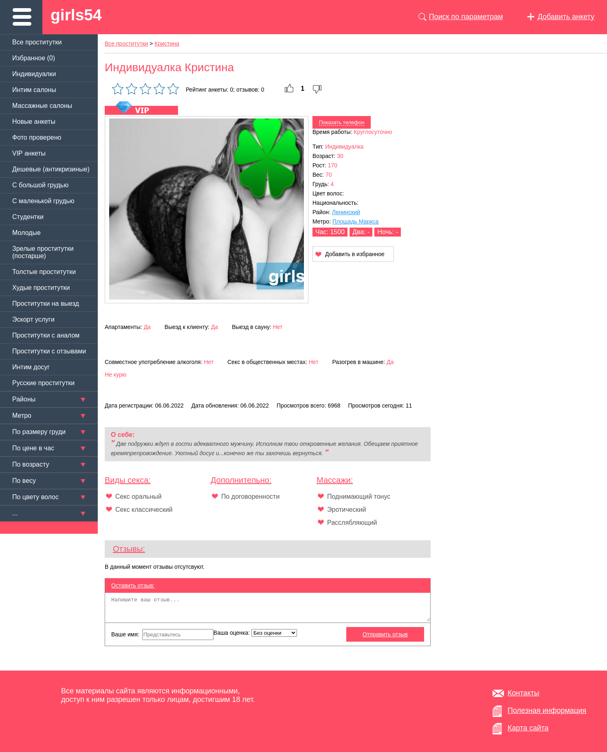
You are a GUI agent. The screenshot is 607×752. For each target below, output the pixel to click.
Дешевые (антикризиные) (51, 169)
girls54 (76, 15)
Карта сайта (528, 728)
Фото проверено (36, 137)
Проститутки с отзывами (49, 351)
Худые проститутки (41, 287)
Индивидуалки (34, 73)
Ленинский (346, 212)
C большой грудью (40, 185)
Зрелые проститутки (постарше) (43, 252)
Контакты (523, 693)
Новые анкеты (33, 121)
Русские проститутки (43, 382)
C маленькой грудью (43, 200)
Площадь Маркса (355, 221)
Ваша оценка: (255, 633)
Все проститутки (37, 42)
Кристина (166, 43)
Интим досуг (31, 367)
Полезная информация (547, 710)
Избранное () (33, 58)
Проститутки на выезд (45, 303)
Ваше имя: (162, 634)
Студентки (28, 216)
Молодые (26, 232)
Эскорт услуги (33, 319)
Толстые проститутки (44, 271)
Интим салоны (34, 89)
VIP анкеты (29, 153)
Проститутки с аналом (45, 335)
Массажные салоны (42, 105)
